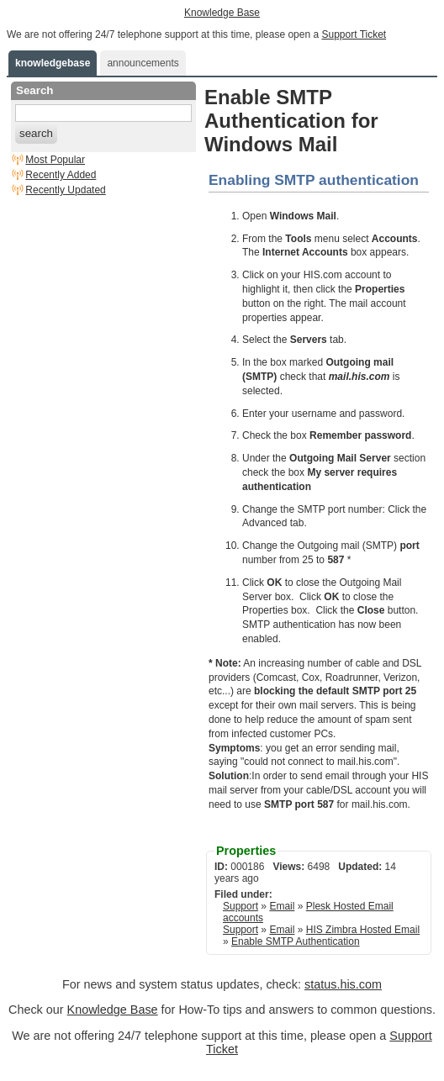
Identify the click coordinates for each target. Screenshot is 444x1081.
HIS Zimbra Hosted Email (363, 930)
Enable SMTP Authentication (295, 941)
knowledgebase (52, 63)
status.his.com (343, 984)
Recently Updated (65, 190)
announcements (142, 63)
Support (240, 906)
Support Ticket (353, 34)
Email (281, 906)
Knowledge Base (222, 12)
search (36, 133)
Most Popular (55, 160)
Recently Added (60, 175)
